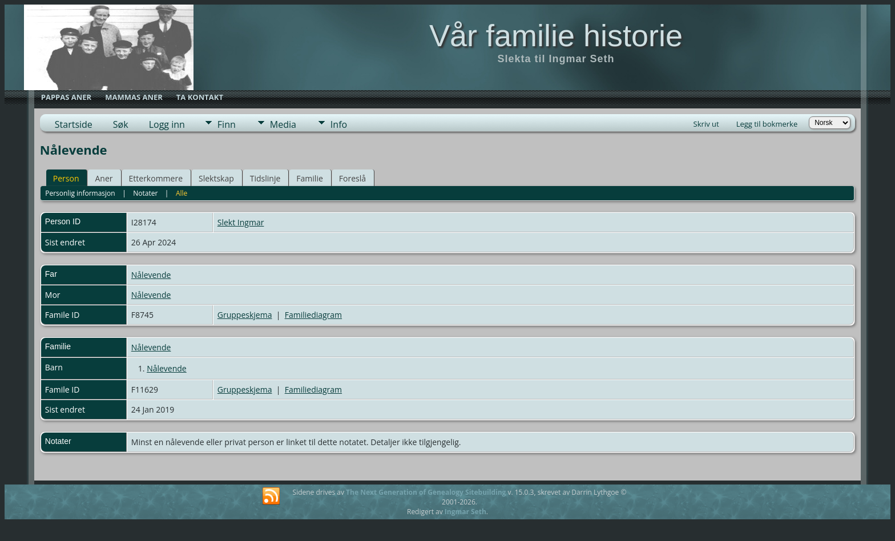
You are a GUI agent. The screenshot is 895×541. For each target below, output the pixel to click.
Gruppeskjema (244, 314)
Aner (103, 178)
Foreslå (352, 178)
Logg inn (167, 124)
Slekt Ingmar (240, 222)
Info (338, 124)
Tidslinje (265, 178)
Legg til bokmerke (767, 124)
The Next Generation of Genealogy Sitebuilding (426, 492)
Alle (181, 193)
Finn (226, 124)
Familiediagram (313, 314)
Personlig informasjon (80, 193)
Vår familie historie (556, 35)
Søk (120, 124)
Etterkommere (156, 178)
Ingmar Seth (465, 511)
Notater (145, 193)
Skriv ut (706, 124)
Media (283, 124)
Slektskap (216, 178)
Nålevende (151, 274)
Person (66, 178)
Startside (73, 124)
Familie (309, 178)
